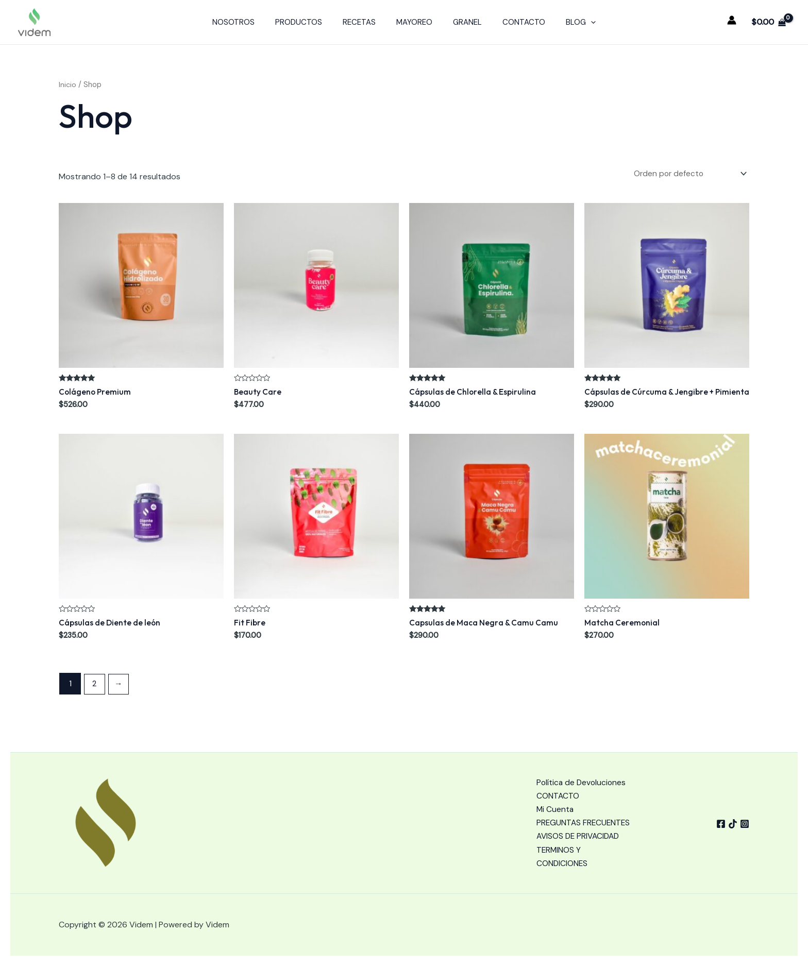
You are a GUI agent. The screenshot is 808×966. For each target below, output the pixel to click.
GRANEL (462, 22)
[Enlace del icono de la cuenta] (731, 20)
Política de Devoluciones (582, 765)
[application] (575, 22)
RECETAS (364, 22)
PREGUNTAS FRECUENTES (560, 814)
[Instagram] (744, 815)
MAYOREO (414, 22)
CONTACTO (513, 22)
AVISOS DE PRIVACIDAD (579, 835)
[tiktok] (729, 815)
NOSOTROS (249, 22)
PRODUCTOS (308, 22)
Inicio (67, 84)
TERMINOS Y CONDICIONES (562, 856)
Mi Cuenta (555, 793)
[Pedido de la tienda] (686, 173)
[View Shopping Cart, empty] (768, 22)
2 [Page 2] (95, 684)
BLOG (565, 22)
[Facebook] (713, 815)
